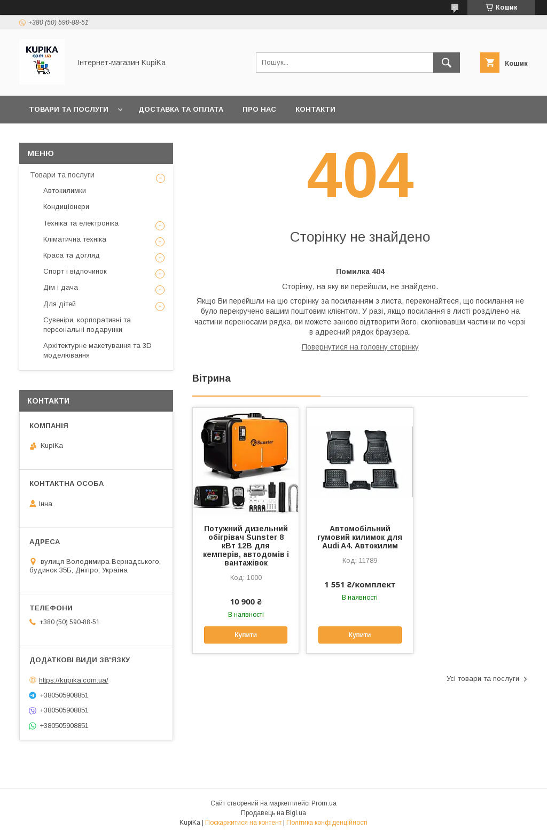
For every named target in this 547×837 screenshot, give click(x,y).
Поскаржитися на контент (243, 822)
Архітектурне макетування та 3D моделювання (97, 350)
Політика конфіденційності (327, 822)
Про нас (259, 109)
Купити (246, 635)
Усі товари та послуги (483, 679)
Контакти (315, 109)
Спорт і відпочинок (75, 271)
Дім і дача (60, 287)
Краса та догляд (71, 255)
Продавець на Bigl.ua (273, 813)
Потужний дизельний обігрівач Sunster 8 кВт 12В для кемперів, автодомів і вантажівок (246, 545)
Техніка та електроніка (81, 223)
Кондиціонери (66, 207)
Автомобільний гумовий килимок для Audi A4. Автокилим (359, 537)
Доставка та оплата (180, 109)
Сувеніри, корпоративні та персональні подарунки (87, 325)
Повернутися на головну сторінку (360, 347)
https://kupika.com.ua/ (73, 680)
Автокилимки (64, 191)
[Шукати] (446, 62)
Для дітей (59, 304)
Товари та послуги (68, 109)
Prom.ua (324, 803)
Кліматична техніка (74, 239)
